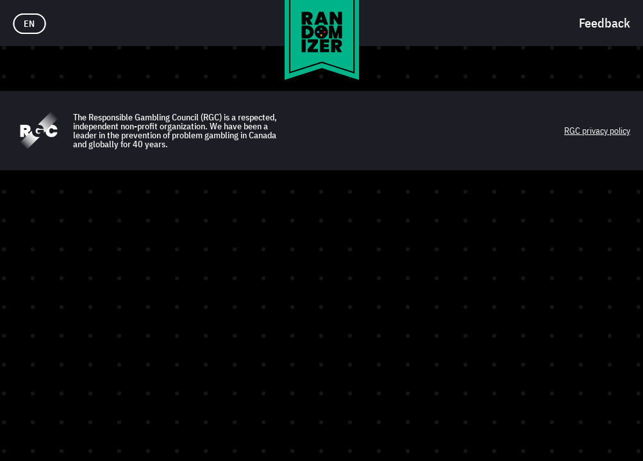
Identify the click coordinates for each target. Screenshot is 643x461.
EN (29, 23)
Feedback (604, 22)
